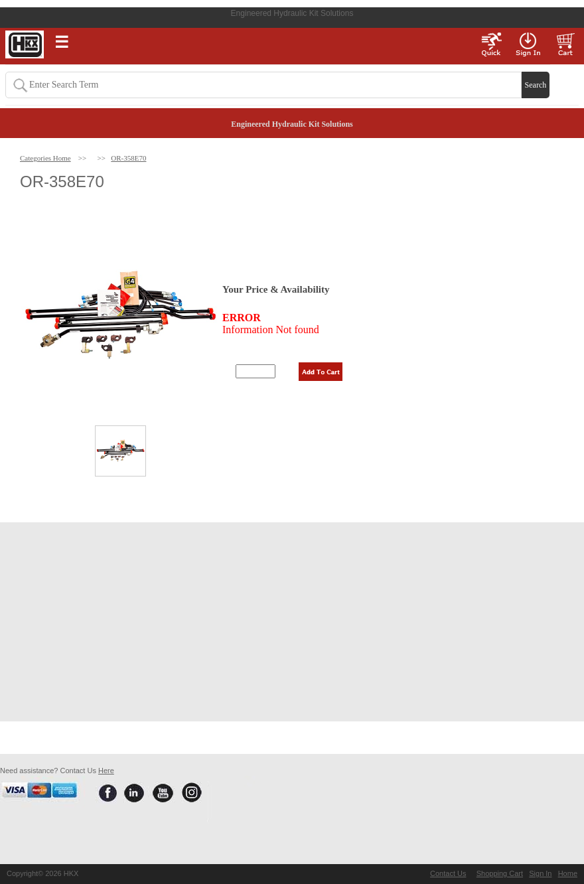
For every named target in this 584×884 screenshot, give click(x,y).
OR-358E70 (128, 158)
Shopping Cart (499, 873)
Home (567, 873)
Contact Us (448, 873)
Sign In (540, 873)
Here (106, 770)
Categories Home (45, 158)
